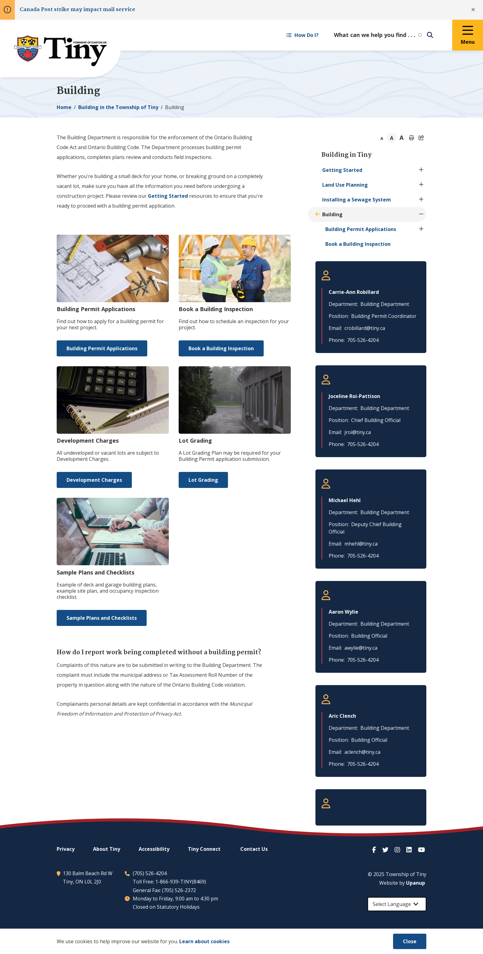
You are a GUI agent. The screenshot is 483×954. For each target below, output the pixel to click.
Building (332, 214)
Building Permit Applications (102, 348)
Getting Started (168, 196)
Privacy (66, 849)
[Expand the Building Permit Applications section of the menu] (421, 229)
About (106, 849)
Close (409, 941)
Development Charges (94, 480)
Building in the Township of (118, 107)
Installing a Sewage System (356, 199)
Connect (204, 849)
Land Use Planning (345, 184)
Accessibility (154, 849)
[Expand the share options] (421, 138)
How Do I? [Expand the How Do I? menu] (302, 35)
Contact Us (254, 849)
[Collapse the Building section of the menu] (421, 214)
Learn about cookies (204, 941)
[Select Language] (396, 904)
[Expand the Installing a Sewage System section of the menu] (421, 200)
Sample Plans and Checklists (102, 618)
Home (64, 107)
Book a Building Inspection (221, 348)
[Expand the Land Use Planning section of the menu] (421, 185)
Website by (402, 882)
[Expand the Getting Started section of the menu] (421, 170)
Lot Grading (203, 480)
